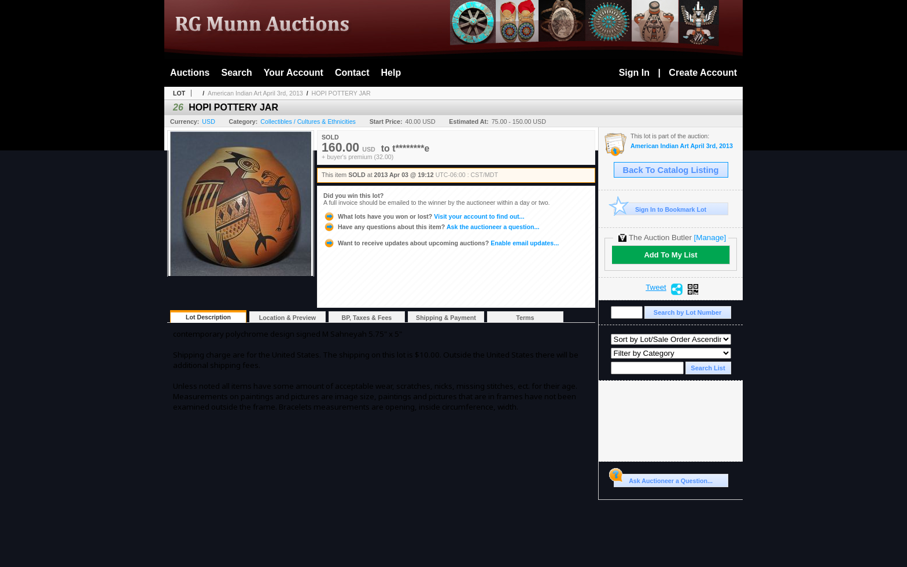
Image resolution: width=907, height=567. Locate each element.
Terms (525, 317)
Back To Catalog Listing (671, 170)
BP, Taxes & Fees (367, 317)
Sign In (634, 73)
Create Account (703, 73)
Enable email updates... (441, 243)
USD (208, 121)
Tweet (656, 288)
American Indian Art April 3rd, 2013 (255, 93)
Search (236, 73)
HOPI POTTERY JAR (341, 93)
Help (391, 73)
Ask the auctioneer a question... (431, 226)
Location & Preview (287, 317)
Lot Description (208, 317)
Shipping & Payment (446, 317)
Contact (352, 73)
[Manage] (710, 237)
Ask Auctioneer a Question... (663, 479)
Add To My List (670, 255)
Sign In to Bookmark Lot (660, 209)
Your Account (293, 73)
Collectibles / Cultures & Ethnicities (308, 121)
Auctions (189, 73)
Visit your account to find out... (423, 216)
